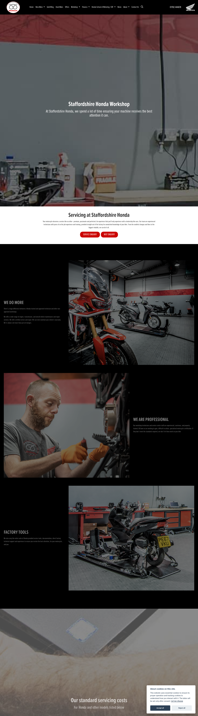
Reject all (181, 708)
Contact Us (135, 7)
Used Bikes (59, 7)
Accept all (160, 708)
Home (32, 7)
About (125, 7)
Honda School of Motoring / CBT (103, 7)
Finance (85, 7)
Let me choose (177, 701)
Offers (67, 7)
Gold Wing (50, 7)
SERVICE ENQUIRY (90, 234)
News (119, 7)
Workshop (74, 7)
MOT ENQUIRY (109, 234)
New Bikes (39, 7)
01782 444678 (175, 7)
